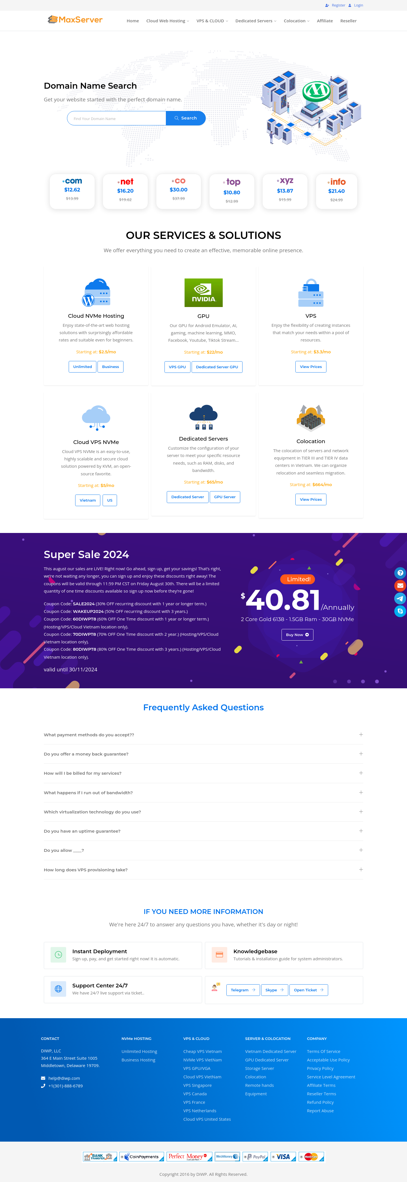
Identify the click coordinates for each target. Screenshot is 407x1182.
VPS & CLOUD (210, 20)
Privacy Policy (320, 1068)
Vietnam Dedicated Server (270, 1051)
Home (133, 20)
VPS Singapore (197, 1085)
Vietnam (88, 500)
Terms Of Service (323, 1051)
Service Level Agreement (331, 1076)
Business (110, 366)
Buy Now (297, 634)
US (109, 500)
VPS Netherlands (200, 1110)
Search (186, 118)
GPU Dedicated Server (267, 1060)
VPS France (194, 1102)
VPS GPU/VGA (197, 1068)
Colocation (295, 20)
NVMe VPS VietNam (202, 1060)
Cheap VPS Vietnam (202, 1051)
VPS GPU (177, 367)
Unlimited (82, 366)
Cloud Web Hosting (165, 20)
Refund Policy (320, 1102)
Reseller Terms (321, 1093)
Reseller (348, 20)
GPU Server (225, 497)
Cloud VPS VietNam (202, 1076)
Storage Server (259, 1068)
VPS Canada (195, 1093)
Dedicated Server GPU (217, 367)
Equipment (256, 1093)
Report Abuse (320, 1110)
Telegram (243, 990)
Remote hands (259, 1085)
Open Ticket (309, 990)
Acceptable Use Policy (328, 1060)
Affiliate (325, 20)
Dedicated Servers (253, 20)
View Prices (311, 366)
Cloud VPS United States (207, 1119)
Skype (275, 990)
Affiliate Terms (321, 1085)
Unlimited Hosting (139, 1051)
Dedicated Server (187, 497)
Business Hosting (138, 1060)
